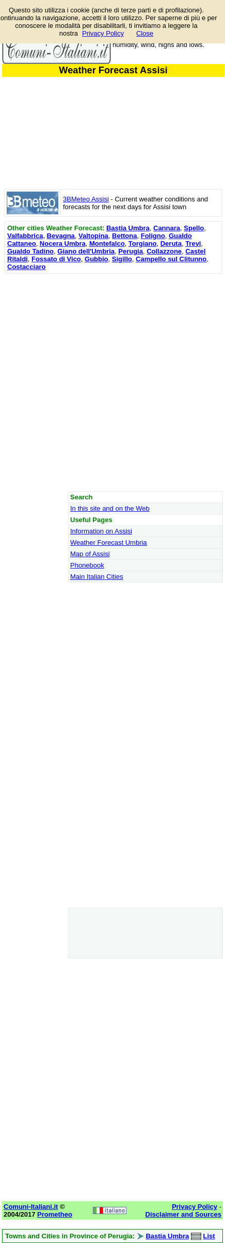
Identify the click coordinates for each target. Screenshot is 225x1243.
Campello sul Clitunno (171, 259)
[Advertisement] (112, 382)
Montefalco (107, 243)
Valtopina (93, 236)
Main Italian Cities (96, 576)
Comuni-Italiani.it (31, 1206)
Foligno (153, 236)
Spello (194, 228)
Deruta (171, 243)
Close (144, 33)
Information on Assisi (101, 531)
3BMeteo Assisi (86, 199)
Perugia (130, 251)
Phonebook (87, 565)
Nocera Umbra (63, 243)
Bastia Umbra (128, 228)
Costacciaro (26, 267)
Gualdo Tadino (30, 251)
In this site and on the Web (110, 508)
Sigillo (122, 259)
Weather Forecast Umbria (108, 542)
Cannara (166, 228)
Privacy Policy (103, 33)
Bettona (124, 236)
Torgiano (142, 243)
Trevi (193, 243)
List (209, 1236)
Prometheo (54, 1214)
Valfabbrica (25, 236)
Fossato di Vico (56, 259)
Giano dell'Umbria (86, 251)
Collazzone (164, 251)
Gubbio (96, 259)
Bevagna (61, 236)
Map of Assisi (90, 554)
